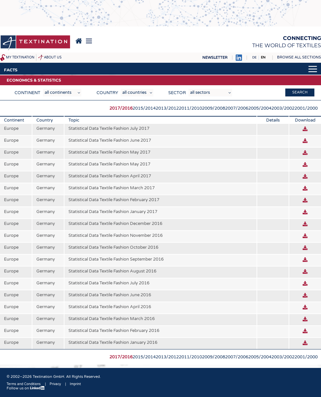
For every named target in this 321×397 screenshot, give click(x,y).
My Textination (20, 57)
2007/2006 (236, 108)
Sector (177, 92)
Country (107, 92)
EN (263, 57)
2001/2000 (306, 108)
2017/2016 (121, 108)
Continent (27, 92)
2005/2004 (259, 108)
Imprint (75, 384)
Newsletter (214, 57)
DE (254, 57)
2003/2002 (283, 108)
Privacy (55, 384)
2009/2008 (213, 108)
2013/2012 (167, 108)
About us (52, 57)
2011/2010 (190, 108)
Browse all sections (299, 57)
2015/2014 (144, 108)
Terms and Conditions (24, 384)
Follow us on (26, 388)
